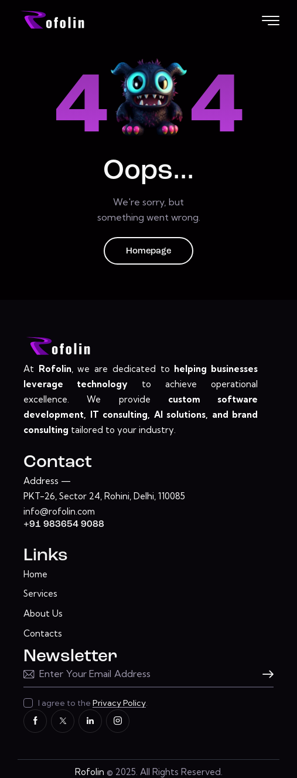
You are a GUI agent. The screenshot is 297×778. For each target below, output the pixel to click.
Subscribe (265, 674)
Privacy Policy (119, 703)
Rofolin (89, 771)
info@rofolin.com (59, 511)
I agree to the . (93, 703)
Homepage (148, 251)
